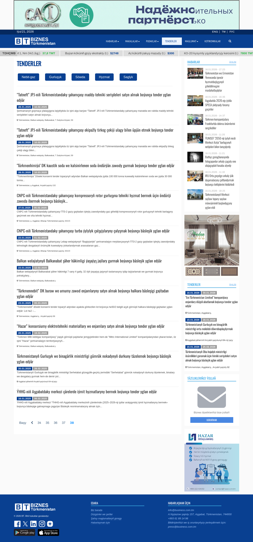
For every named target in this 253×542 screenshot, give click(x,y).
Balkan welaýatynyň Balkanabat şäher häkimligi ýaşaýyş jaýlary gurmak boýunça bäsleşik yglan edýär (89, 261)
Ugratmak (212, 420)
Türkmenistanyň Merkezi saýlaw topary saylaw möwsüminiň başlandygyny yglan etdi (218, 200)
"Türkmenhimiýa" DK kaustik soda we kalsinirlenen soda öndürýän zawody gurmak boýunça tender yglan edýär (95, 165)
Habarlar (193, 62)
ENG (215, 31)
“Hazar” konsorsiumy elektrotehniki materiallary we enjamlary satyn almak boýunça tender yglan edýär (90, 326)
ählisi (232, 62)
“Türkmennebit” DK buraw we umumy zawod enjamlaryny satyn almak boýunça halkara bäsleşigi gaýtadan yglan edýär (93, 293)
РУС (232, 31)
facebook (18, 524)
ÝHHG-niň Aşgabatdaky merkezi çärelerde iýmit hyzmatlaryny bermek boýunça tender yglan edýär (87, 391)
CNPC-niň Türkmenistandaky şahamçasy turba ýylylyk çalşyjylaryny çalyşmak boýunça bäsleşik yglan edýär (93, 231)
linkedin (34, 524)
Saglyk (128, 77)
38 (72, 422)
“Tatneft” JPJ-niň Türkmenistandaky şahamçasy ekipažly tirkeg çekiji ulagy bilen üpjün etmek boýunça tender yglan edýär (95, 132)
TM (224, 31)
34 (39, 422)
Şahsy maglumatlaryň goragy (106, 518)
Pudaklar (152, 41)
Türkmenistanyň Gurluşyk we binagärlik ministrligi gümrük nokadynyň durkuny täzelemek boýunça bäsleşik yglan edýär (94, 358)
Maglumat (191, 41)
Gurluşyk (55, 77)
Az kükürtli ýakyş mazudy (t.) (156, 53)
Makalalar (132, 41)
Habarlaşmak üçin (100, 522)
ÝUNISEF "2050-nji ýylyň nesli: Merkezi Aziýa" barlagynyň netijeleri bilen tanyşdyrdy (220, 142)
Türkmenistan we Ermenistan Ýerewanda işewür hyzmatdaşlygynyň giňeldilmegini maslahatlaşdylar (219, 81)
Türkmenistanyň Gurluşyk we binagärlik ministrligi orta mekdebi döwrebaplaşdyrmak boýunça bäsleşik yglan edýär (209, 328)
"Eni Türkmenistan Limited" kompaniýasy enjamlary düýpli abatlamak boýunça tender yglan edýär (211, 301)
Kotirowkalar (213, 41)
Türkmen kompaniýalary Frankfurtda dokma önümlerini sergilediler (220, 123)
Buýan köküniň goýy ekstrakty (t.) (97, 53)
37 (63, 422)
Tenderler (193, 284)
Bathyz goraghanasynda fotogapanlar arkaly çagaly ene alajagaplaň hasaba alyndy (220, 161)
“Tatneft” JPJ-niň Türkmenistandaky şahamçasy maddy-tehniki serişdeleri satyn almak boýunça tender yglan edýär (94, 97)
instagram (41, 524)
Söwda (80, 77)
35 (47, 422)
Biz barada (96, 510)
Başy (22, 422)
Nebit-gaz (28, 77)
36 (55, 422)
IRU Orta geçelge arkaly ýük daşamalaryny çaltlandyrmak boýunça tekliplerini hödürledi (219, 180)
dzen (49, 524)
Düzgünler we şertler (102, 514)
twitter (26, 524)
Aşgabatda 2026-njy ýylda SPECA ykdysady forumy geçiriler (218, 104)
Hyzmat (104, 77)
